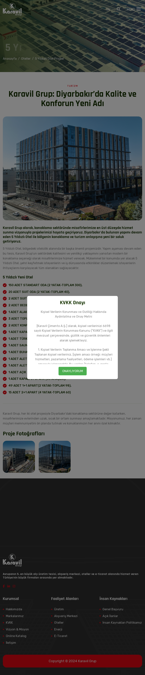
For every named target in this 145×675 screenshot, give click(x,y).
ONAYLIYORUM (72, 371)
